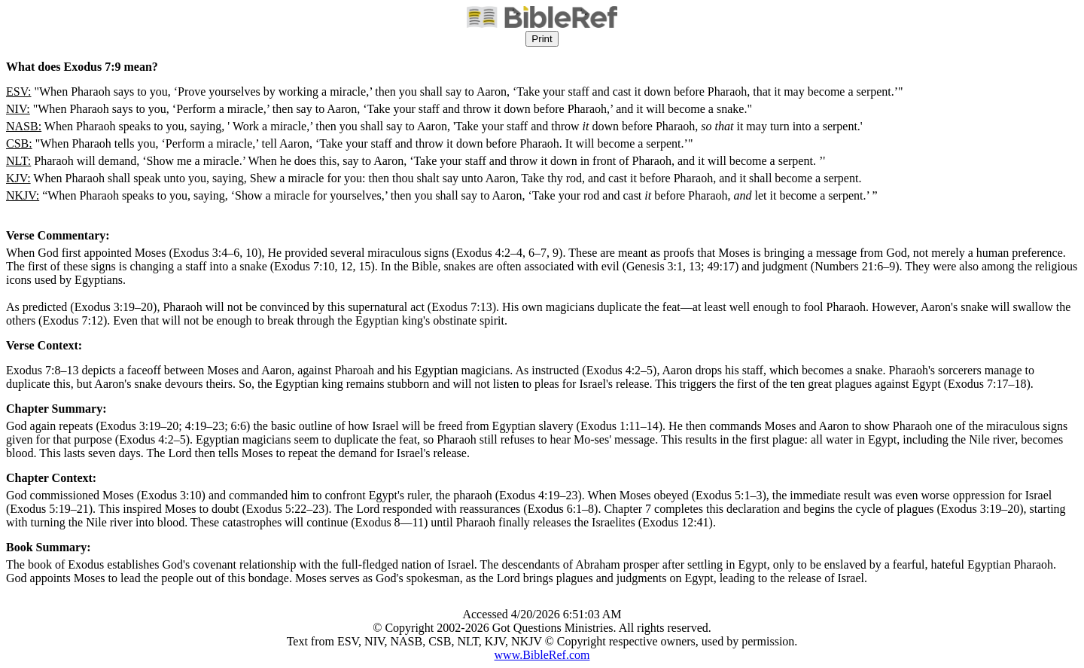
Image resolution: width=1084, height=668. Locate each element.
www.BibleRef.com (542, 654)
